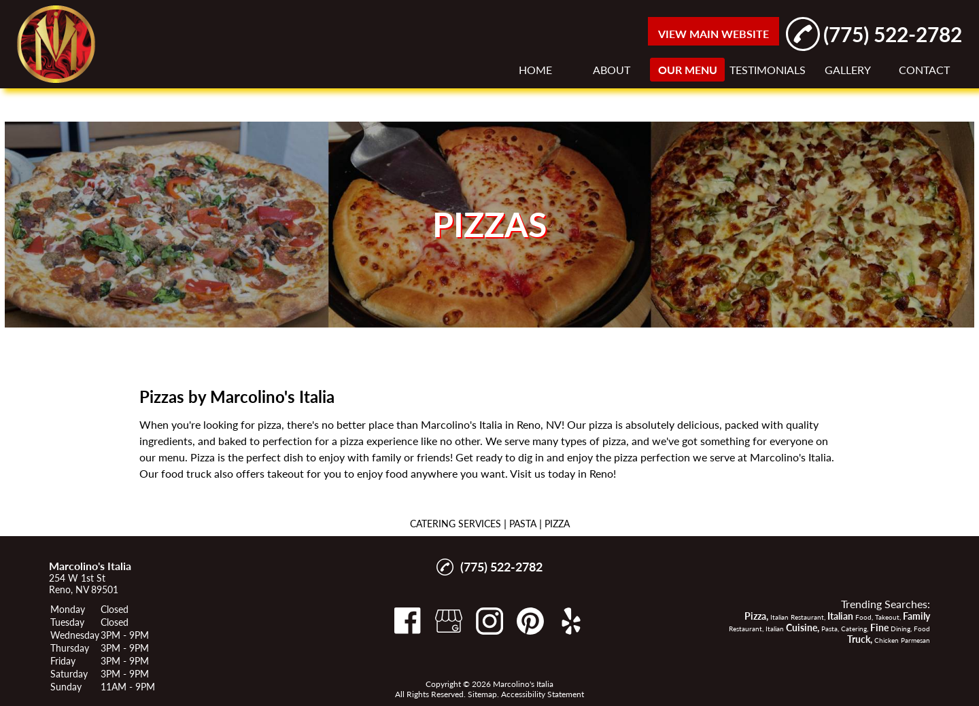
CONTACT (924, 69)
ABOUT (611, 69)
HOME (535, 69)
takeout (285, 473)
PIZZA (557, 523)
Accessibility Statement (542, 694)
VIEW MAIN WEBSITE (713, 33)
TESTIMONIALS (767, 69)
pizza (269, 424)
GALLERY (848, 69)
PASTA (522, 523)
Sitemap (482, 694)
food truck (186, 473)
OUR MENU (687, 69)
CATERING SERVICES (455, 523)
